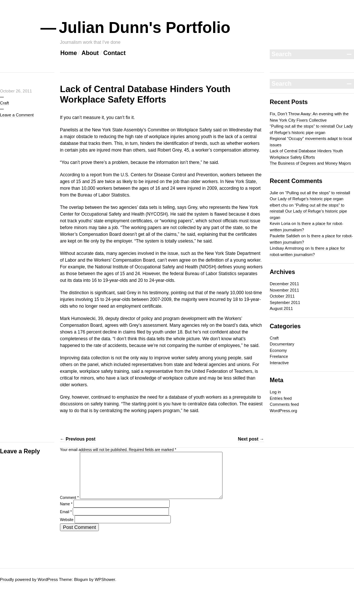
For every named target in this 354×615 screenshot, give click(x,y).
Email (66, 521)
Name (66, 513)
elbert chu (279, 205)
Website (66, 529)
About (90, 53)
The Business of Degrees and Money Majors (310, 163)
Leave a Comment (17, 115)
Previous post (78, 439)
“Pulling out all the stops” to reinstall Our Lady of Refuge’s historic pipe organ (308, 211)
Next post (251, 439)
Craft (4, 103)
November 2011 (284, 290)
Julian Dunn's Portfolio (145, 27)
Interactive (279, 362)
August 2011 (281, 308)
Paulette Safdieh (285, 236)
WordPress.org (283, 410)
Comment (69, 507)
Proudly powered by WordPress (29, 579)
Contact (114, 53)
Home (68, 53)
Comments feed (284, 404)
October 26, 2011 (16, 91)
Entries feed (281, 398)
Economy (278, 350)
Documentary (282, 344)
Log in (275, 392)
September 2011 (285, 302)
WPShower (105, 579)
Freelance (279, 356)
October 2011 (282, 296)
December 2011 (284, 283)
